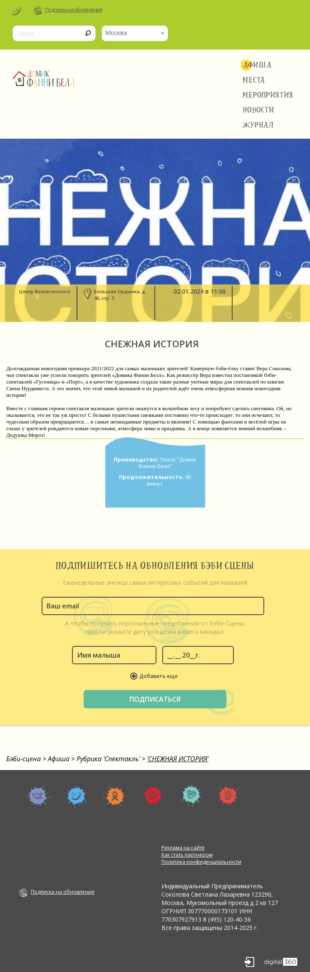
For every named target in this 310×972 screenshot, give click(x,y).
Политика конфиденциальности (201, 861)
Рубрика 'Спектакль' (108, 758)
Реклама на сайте (183, 847)
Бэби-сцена (23, 758)
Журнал (258, 125)
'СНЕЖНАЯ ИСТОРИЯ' (177, 758)
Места (254, 80)
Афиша (257, 65)
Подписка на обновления (73, 9)
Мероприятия (268, 95)
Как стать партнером (187, 854)
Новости (258, 110)
